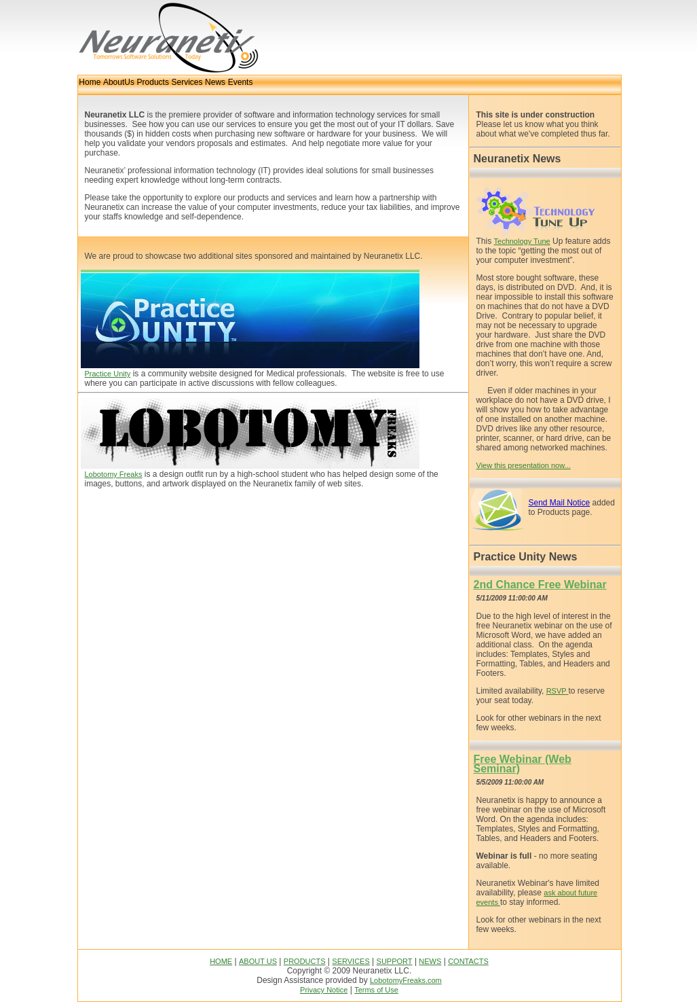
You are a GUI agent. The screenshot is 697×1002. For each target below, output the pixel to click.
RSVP (557, 691)
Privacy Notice (323, 990)
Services (186, 82)
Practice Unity (108, 374)
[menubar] (166, 84)
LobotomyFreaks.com (406, 980)
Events (240, 82)
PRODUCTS (305, 961)
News (215, 82)
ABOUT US (258, 961)
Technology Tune (522, 241)
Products (153, 82)
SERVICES (350, 961)
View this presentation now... (523, 465)
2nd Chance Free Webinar (540, 584)
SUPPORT (395, 961)
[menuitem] (90, 84)
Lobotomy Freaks (114, 474)
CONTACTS (468, 961)
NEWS (430, 961)
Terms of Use (376, 990)
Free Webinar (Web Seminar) (522, 763)
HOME (221, 961)
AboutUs (118, 82)
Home (89, 82)
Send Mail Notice (559, 502)
